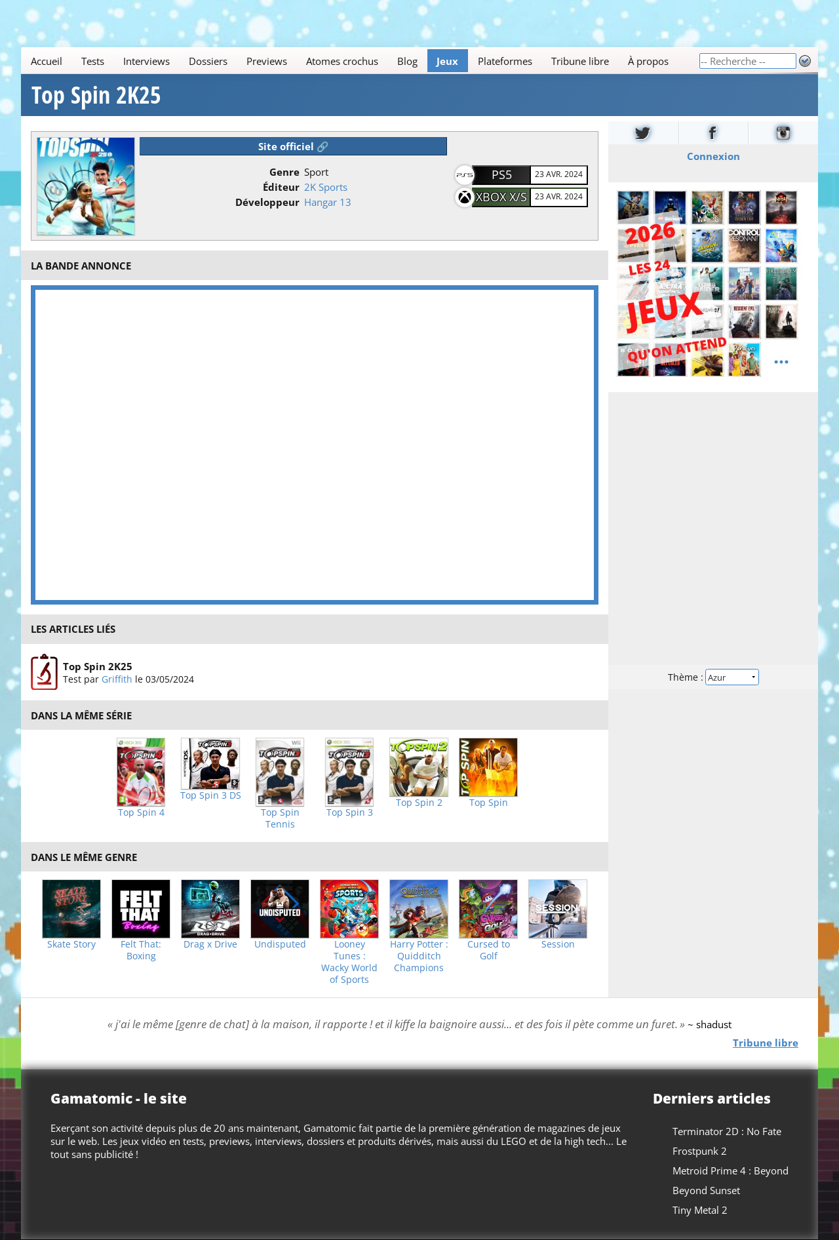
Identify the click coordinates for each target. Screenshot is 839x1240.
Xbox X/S (501, 197)
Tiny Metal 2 (700, 1209)
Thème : (713, 677)
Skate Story (71, 944)
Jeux (447, 61)
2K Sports (325, 186)
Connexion (713, 156)
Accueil (46, 61)
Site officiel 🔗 (293, 146)
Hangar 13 (327, 202)
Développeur (267, 202)
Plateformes (505, 61)
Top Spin (488, 803)
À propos (648, 61)
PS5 (502, 174)
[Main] (360, 60)
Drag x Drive (210, 944)
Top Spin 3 (349, 812)
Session (558, 944)
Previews (266, 61)
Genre (284, 171)
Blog (407, 61)
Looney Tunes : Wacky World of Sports (349, 962)
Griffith (117, 679)
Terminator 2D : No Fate (727, 1131)
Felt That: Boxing (141, 950)
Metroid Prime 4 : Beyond (731, 1170)
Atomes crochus (342, 61)
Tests (92, 61)
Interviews (146, 61)
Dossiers (208, 61)
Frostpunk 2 (700, 1150)
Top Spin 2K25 (96, 95)
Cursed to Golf (488, 950)
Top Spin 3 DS (210, 795)
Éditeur (281, 186)
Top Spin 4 (141, 812)
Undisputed (280, 944)
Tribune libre (580, 61)
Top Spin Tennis (280, 818)
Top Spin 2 (419, 803)
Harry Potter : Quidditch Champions (419, 956)
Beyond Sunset (706, 1190)
